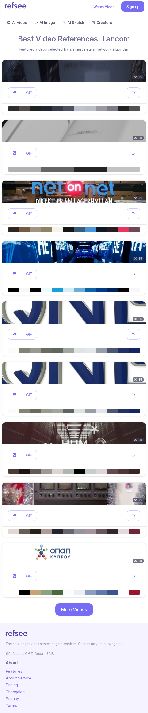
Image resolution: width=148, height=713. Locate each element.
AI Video (17, 22)
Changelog (15, 692)
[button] (14, 92)
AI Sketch (73, 22)
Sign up (133, 6)
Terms (11, 705)
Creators (102, 22)
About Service (18, 678)
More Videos (74, 609)
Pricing (12, 685)
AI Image (45, 22)
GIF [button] (29, 92)
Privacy (12, 698)
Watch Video (104, 7)
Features (14, 671)
